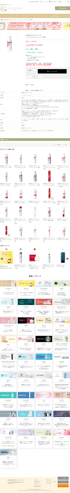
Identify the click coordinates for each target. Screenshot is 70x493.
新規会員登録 (62, 8)
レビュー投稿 (15, 15)
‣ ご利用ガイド (36, 483)
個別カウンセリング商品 (35, 16)
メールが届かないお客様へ (33, 1)
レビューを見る (30, 84)
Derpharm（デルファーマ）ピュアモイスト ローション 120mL (20, 185)
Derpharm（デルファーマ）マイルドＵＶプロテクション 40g (20, 240)
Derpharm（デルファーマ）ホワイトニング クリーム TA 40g (49, 240)
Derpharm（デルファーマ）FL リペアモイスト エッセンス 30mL (6, 240)
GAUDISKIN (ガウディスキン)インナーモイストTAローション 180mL (20, 267)
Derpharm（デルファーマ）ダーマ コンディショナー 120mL (34, 220)
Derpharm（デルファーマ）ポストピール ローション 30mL (63, 203)
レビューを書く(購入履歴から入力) (34, 90)
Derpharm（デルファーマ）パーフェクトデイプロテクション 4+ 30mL (63, 185)
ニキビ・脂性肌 (35, 60)
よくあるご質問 (45, 15)
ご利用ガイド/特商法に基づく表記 (55, 16)
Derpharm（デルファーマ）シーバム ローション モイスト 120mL (49, 167)
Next (67, 259)
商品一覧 (5, 15)
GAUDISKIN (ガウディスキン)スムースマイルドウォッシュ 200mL (48, 267)
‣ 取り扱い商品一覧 (37, 481)
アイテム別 (29, 58)
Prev (2, 259)
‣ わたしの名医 (48, 483)
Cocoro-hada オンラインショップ (16, 480)
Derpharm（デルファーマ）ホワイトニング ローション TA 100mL (5, 220)
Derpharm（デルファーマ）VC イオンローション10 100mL (34, 240)
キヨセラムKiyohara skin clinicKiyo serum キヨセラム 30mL (6, 267)
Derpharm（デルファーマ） (39, 57)
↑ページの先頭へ (63, 478)
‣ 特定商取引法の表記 (37, 486)
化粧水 (34, 58)
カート (46, 1)
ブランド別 (29, 57)
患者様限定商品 (25, 15)
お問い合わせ (64, 15)
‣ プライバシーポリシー (38, 484)
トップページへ (63, 482)
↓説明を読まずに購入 (63, 485)
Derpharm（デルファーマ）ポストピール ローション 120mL (5, 203)
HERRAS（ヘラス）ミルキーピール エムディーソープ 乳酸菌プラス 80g (34, 267)
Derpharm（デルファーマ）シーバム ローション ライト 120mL (63, 167)
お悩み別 (29, 60)
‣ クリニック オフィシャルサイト (51, 481)
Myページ (42, 1)
